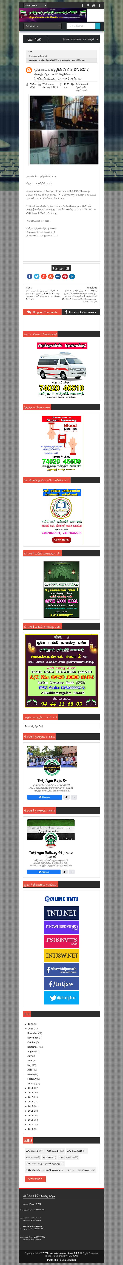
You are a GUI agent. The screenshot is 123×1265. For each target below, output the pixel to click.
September (33, 1047)
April (30, 1070)
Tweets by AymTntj (34, 726)
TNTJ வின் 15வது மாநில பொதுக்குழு (43, 1163)
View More (35, 1179)
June (30, 1060)
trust (69, 1170)
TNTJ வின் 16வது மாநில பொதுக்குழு (43, 1170)
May (29, 1065)
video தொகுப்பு (85, 1170)
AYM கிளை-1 (32, 1151)
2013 (30, 1115)
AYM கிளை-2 (82, 84)
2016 (30, 1101)
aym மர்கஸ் (31, 1157)
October (31, 1042)
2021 (30, 1024)
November (32, 1038)
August (31, 1051)
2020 (30, 1029)
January (31, 1083)
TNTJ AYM (72, 1256)
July (29, 1056)
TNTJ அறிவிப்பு (66, 1157)
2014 (30, 1111)
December (32, 1033)
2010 (30, 1129)
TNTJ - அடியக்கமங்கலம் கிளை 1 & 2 (61, 1253)
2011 (30, 1124)
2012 (30, 1120)
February (32, 1079)
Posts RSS (52, 1260)
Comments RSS (68, 1260)
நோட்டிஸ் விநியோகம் (38, 56)
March (30, 1074)
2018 (30, 1092)
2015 (30, 1106)
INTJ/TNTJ (48, 1157)
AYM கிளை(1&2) (74, 1151)
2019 (30, 1088)
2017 (30, 1097)
